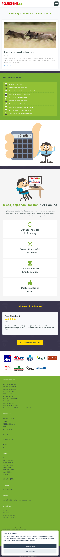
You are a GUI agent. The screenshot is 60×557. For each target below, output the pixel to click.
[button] (56, 3)
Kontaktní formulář (9, 515)
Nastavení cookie (30, 551)
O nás (5, 510)
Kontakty (6, 513)
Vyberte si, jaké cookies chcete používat (23, 540)
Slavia (5, 421)
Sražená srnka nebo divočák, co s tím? (19, 52)
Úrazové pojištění (8, 391)
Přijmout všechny (30, 546)
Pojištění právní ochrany (10, 405)
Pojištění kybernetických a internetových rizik (17, 408)
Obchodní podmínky (9, 470)
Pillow (5, 444)
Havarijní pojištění (9, 401)
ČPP (4, 447)
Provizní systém (8, 489)
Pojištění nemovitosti (9, 387)
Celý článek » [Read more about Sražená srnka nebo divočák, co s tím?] (7, 65)
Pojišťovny (6, 458)
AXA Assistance (8, 418)
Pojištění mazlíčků (8, 403)
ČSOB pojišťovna (9, 424)
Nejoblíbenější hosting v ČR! (17, 500)
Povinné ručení (7, 394)
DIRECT (5, 427)
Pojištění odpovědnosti (10, 389)
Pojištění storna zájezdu (10, 398)
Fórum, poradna (8, 460)
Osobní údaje (7, 472)
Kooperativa (7, 430)
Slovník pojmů (7, 467)
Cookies (5, 474)
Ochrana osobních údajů (19, 529)
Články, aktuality (8, 463)
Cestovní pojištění (8, 396)
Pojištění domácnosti (9, 384)
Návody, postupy (8, 465)
